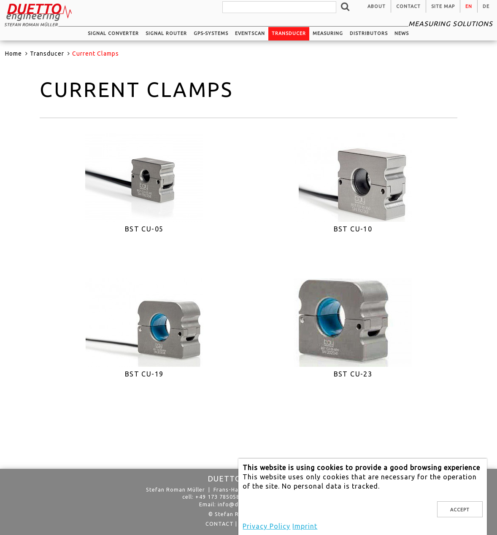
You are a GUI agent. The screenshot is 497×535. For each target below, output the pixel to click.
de (486, 6)
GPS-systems (211, 33)
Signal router (166, 33)
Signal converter (113, 33)
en (468, 6)
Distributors (369, 33)
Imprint (304, 526)
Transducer (289, 33)
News (401, 33)
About (376, 6)
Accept (460, 509)
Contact (408, 6)
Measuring (328, 33)
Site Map (443, 6)
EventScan (250, 33)
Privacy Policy (266, 526)
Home (13, 53)
